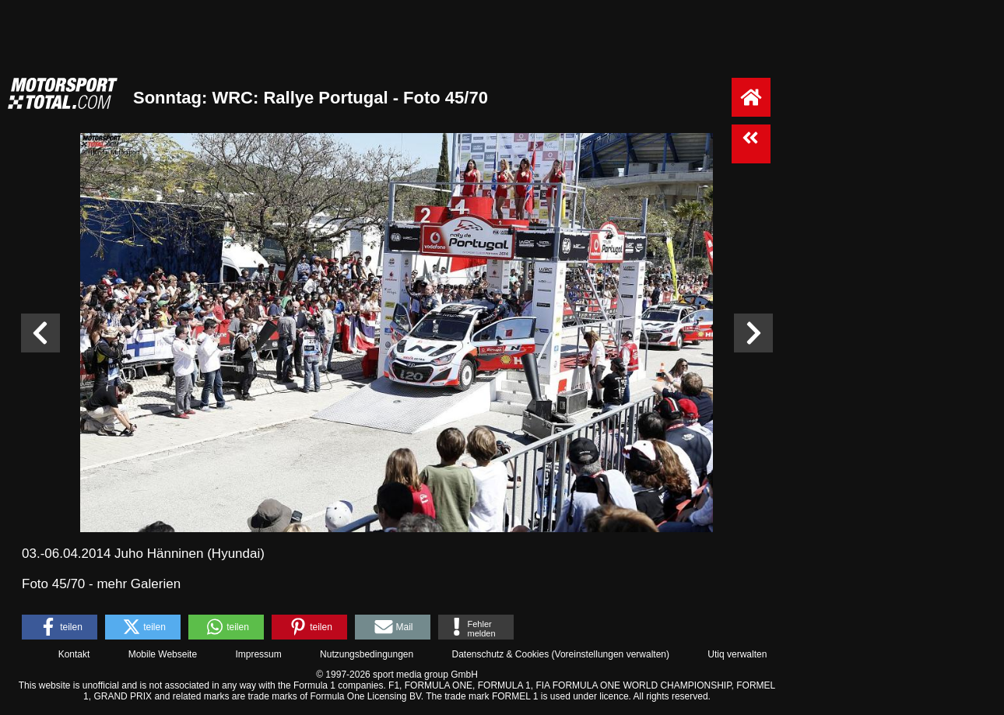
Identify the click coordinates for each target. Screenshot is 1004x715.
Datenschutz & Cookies (500, 654)
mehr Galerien (139, 584)
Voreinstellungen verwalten (610, 654)
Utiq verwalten (737, 654)
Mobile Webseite (163, 654)
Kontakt (74, 654)
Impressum (258, 654)
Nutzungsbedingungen (366, 654)
